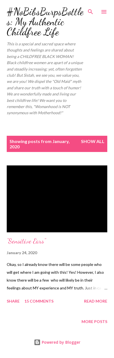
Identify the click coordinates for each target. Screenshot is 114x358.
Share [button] (13, 301)
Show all (92, 141)
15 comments (38, 301)
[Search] (90, 10)
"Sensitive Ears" (26, 241)
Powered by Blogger (57, 342)
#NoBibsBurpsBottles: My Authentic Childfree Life (45, 22)
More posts (94, 321)
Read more (95, 301)
